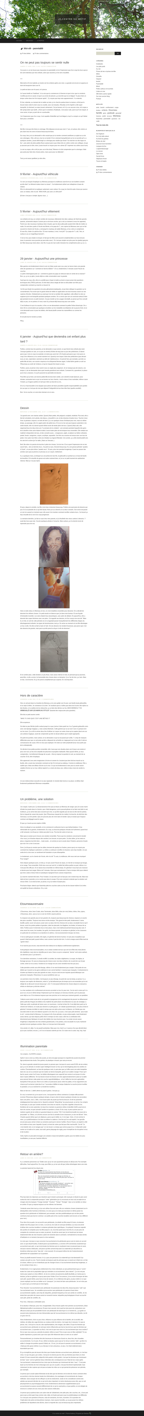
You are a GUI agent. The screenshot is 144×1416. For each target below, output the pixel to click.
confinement (110, 107)
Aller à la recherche (134, 1)
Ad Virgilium (100, 134)
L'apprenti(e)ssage (102, 148)
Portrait (98, 99)
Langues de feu (101, 146)
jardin (104, 116)
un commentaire (50, 178)
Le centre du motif (72, 19)
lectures (109, 116)
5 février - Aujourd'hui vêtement (40, 211)
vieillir (97, 121)
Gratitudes (99, 64)
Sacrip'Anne (100, 156)
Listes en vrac (100, 91)
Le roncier (99, 151)
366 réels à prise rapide (103, 94)
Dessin (24, 408)
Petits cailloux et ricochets (104, 89)
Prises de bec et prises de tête (106, 71)
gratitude (111, 113)
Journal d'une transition (103, 144)
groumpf (118, 113)
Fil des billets (26, 53)
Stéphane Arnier (101, 158)
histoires (98, 116)
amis (97, 107)
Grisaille (99, 76)
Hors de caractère (31, 695)
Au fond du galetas (102, 138)
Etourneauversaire (31, 903)
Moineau (117, 116)
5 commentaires (52, 803)
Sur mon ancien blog (103, 96)
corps (116, 107)
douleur (98, 110)
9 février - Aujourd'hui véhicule (39, 174)
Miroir (98, 86)
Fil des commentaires (41, 53)
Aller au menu (118, 1)
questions (114, 118)
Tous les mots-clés (102, 125)
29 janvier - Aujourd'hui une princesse (44, 258)
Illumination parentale (33, 1046)
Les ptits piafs (100, 66)
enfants (105, 110)
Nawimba (99, 118)
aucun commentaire (48, 66)
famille (99, 113)
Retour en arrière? (31, 1154)
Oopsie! (98, 79)
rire (119, 118)
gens (104, 113)
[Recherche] (105, 53)
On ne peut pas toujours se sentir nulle (44, 62)
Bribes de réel (100, 141)
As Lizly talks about (102, 136)
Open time (99, 153)
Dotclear (86, 1413)
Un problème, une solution (36, 799)
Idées (98, 74)
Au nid (98, 69)
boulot (98, 81)
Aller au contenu (104, 1)
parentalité (107, 118)
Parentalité (99, 84)
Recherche (99, 49)
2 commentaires (53, 412)
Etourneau (113, 110)
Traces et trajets (101, 161)
